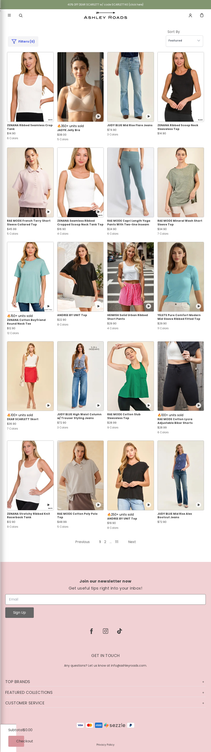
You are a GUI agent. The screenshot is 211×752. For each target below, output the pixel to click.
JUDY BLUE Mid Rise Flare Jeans (129, 125)
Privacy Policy (105, 745)
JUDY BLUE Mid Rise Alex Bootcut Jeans (174, 515)
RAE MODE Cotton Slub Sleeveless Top (124, 416)
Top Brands (105, 681)
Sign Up (19, 612)
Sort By (174, 31)
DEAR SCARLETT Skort (22, 419)
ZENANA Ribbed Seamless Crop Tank (30, 127)
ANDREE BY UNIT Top (72, 315)
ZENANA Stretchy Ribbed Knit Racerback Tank (28, 515)
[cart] (202, 15)
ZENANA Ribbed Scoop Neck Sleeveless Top (177, 127)
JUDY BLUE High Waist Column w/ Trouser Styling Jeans (79, 416)
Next (132, 542)
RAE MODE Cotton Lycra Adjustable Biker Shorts (175, 421)
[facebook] (91, 631)
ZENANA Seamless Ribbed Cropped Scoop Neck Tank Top (80, 222)
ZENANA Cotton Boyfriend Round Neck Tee (26, 322)
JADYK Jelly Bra (68, 130)
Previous (82, 542)
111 (116, 542)
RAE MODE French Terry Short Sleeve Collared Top (28, 222)
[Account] (190, 15)
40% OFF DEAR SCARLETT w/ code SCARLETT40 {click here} (106, 4)
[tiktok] (119, 631)
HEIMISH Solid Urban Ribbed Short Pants (127, 317)
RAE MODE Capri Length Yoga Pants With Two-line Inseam (128, 222)
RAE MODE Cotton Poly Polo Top (77, 515)
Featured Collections (105, 692)
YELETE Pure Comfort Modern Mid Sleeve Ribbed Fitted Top (179, 317)
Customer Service (105, 702)
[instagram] (105, 631)
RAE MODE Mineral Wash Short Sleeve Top (179, 222)
